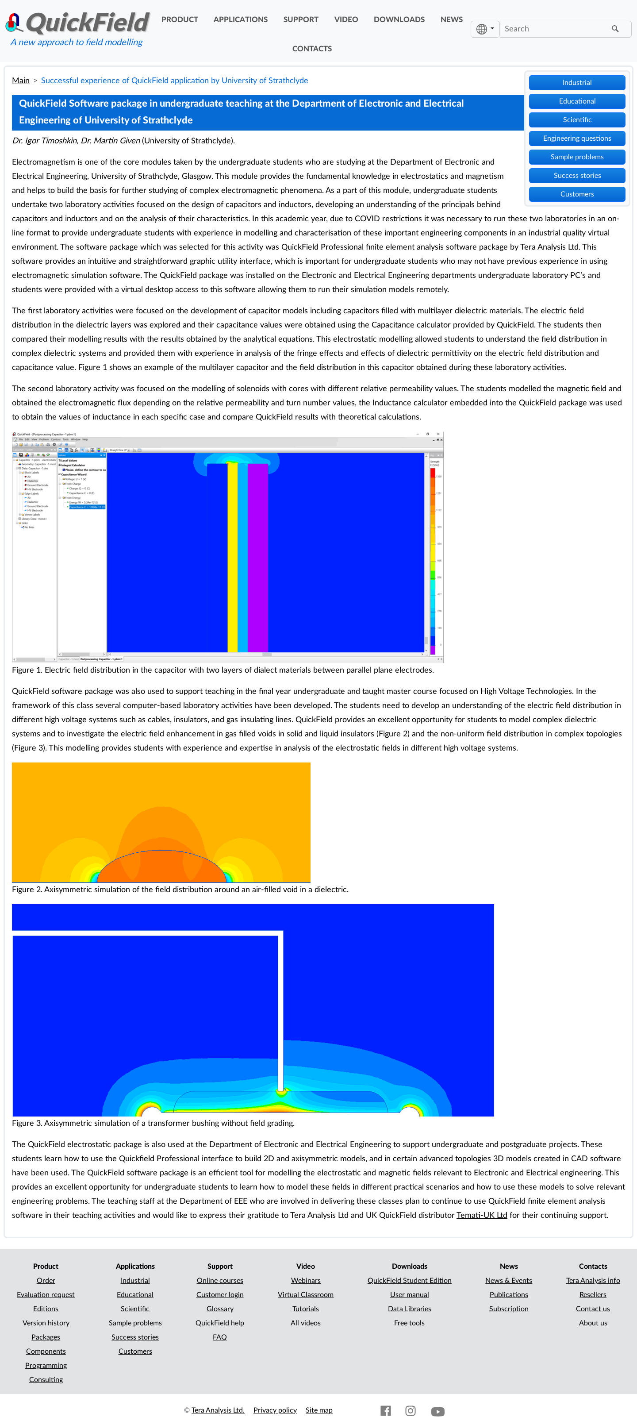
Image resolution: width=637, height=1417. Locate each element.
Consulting (46, 1379)
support (301, 19)
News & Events (508, 1280)
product (179, 19)
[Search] (555, 29)
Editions (45, 1309)
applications (241, 19)
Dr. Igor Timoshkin (44, 141)
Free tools (409, 1323)
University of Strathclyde (187, 141)
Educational (577, 101)
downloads (399, 19)
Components (46, 1351)
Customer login (220, 1294)
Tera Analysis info (593, 1280)
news (452, 19)
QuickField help (220, 1323)
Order (46, 1280)
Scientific (577, 119)
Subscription (509, 1309)
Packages (45, 1337)
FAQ (220, 1337)
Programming (46, 1365)
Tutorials (305, 1309)
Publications (509, 1294)
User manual (409, 1294)
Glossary (220, 1309)
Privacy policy (275, 1410)
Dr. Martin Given (110, 141)
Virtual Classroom (306, 1294)
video (346, 19)
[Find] (617, 29)
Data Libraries (409, 1309)
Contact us (593, 1309)
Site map (319, 1410)
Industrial (577, 82)
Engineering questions (577, 138)
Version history (46, 1323)
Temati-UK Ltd (482, 1215)
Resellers (592, 1294)
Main (21, 81)
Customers (577, 194)
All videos (306, 1323)
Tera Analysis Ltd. (218, 1410)
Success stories (577, 175)
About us (593, 1323)
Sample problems (577, 157)
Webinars (306, 1280)
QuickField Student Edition (410, 1280)
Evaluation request (46, 1294)
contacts (312, 49)
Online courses (220, 1280)
